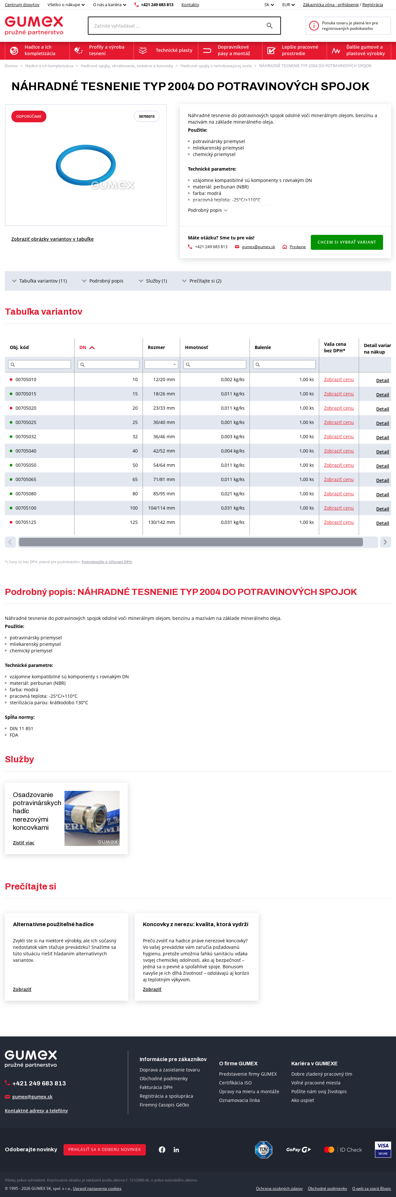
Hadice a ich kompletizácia (49, 65)
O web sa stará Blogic (371, 1188)
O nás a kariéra (107, 4)
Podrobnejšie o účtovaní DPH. (107, 561)
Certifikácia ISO (235, 1083)
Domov (11, 65)
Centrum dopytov (22, 4)
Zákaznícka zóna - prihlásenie (331, 4)
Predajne (298, 246)
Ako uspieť (302, 1100)
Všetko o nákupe (64, 4)
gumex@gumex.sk (258, 246)
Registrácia (372, 4)
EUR (286, 4)
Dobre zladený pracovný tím (321, 1074)
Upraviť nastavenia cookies (97, 1188)
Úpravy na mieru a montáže (249, 1091)
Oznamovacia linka (239, 1100)
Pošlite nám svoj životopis (319, 1091)
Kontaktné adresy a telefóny (36, 1110)
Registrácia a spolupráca (166, 1096)
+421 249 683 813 (157, 4)
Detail (382, 380)
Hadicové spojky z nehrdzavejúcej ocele (216, 65)
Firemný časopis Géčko (164, 1105)
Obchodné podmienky (164, 1078)
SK (266, 4)
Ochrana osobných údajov (279, 1188)
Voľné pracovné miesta (316, 1083)
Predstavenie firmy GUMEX (248, 1074)
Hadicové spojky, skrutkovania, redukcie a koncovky (127, 65)
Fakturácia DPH (156, 1087)
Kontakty (190, 4)
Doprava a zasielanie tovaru (170, 1070)
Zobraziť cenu (339, 379)
